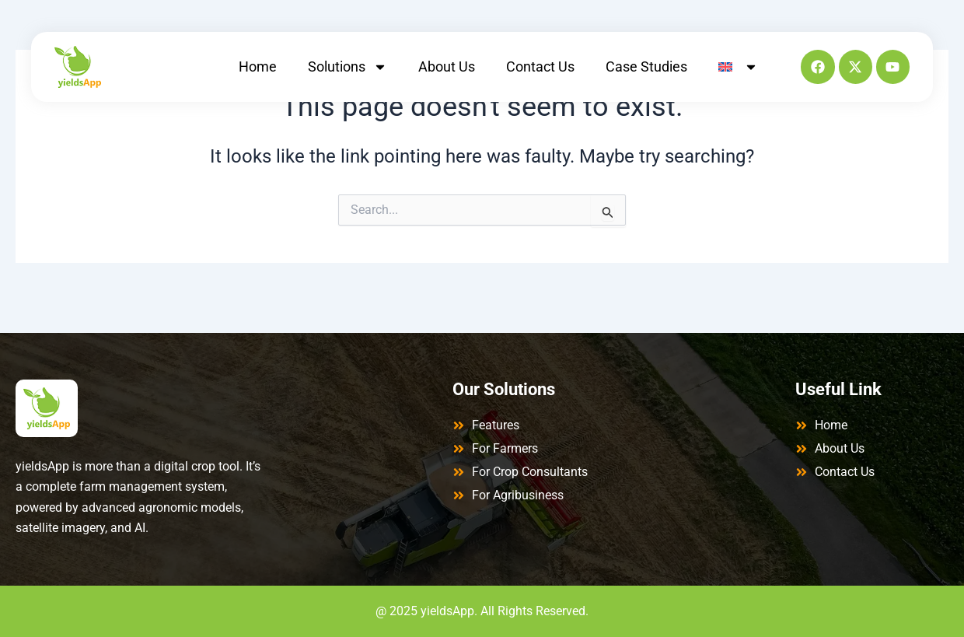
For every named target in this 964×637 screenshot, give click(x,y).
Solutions (347, 67)
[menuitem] (738, 67)
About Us (446, 66)
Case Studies (646, 66)
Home (258, 66)
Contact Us (540, 66)
